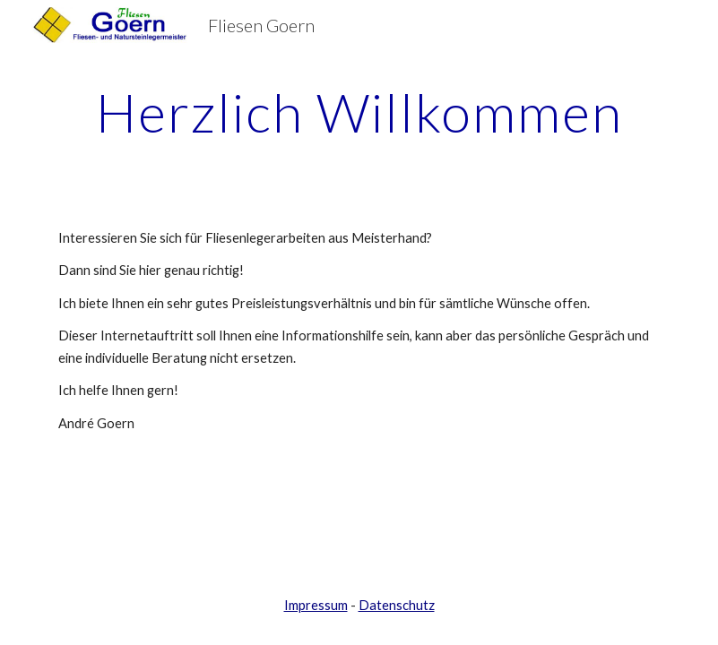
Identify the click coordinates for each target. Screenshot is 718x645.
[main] (359, 112)
